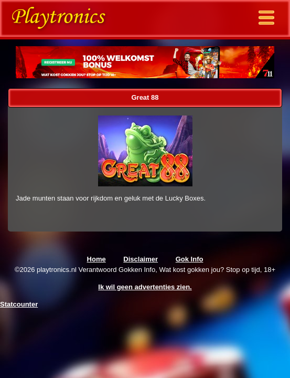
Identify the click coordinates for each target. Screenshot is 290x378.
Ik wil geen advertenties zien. (144, 287)
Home (96, 259)
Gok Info (189, 259)
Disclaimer (140, 259)
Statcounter (19, 304)
